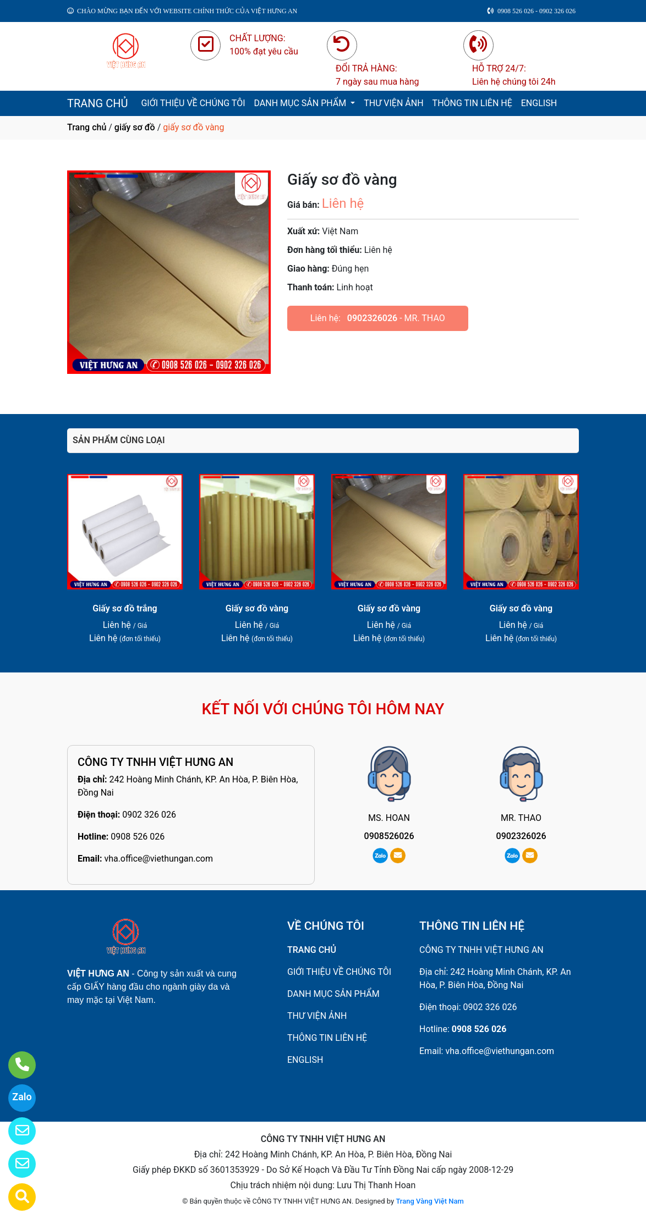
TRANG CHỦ (97, 103)
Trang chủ (86, 127)
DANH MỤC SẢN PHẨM (301, 103)
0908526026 (389, 836)
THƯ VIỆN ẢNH (393, 103)
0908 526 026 (138, 836)
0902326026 (372, 318)
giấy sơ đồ (134, 127)
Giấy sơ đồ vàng (257, 608)
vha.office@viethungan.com (158, 858)
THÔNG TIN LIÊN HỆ (472, 103)
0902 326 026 (149, 814)
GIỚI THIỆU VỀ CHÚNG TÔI (193, 103)
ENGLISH (539, 103)
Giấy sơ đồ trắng (124, 608)
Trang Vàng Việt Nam (429, 1201)
